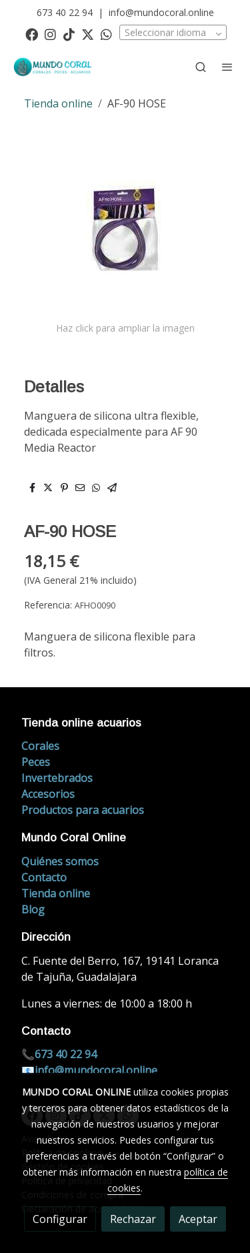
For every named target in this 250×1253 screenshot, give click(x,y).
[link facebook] (31, 33)
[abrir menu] (227, 67)
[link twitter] (87, 33)
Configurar (60, 1219)
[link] (53, 67)
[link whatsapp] (106, 33)
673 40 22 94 (65, 12)
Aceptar (198, 1219)
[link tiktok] (69, 33)
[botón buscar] (201, 67)
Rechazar (133, 1219)
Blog (33, 909)
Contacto (44, 877)
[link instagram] (50, 33)
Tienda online (58, 103)
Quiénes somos (60, 861)
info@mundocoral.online (161, 12)
